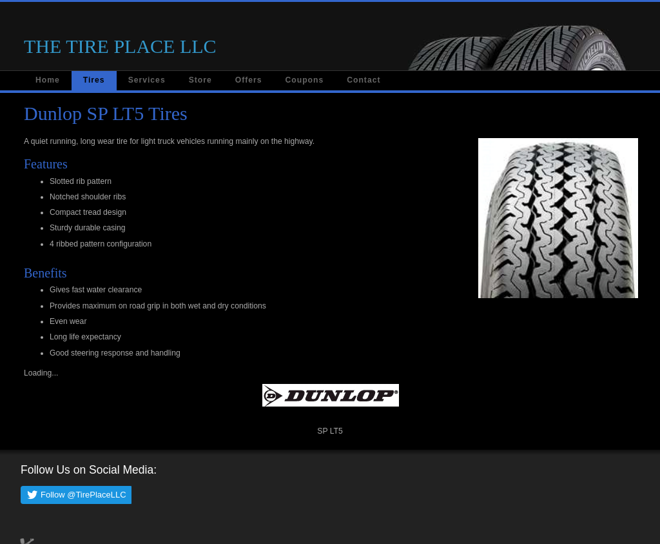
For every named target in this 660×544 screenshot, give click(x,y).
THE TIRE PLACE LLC (120, 46)
